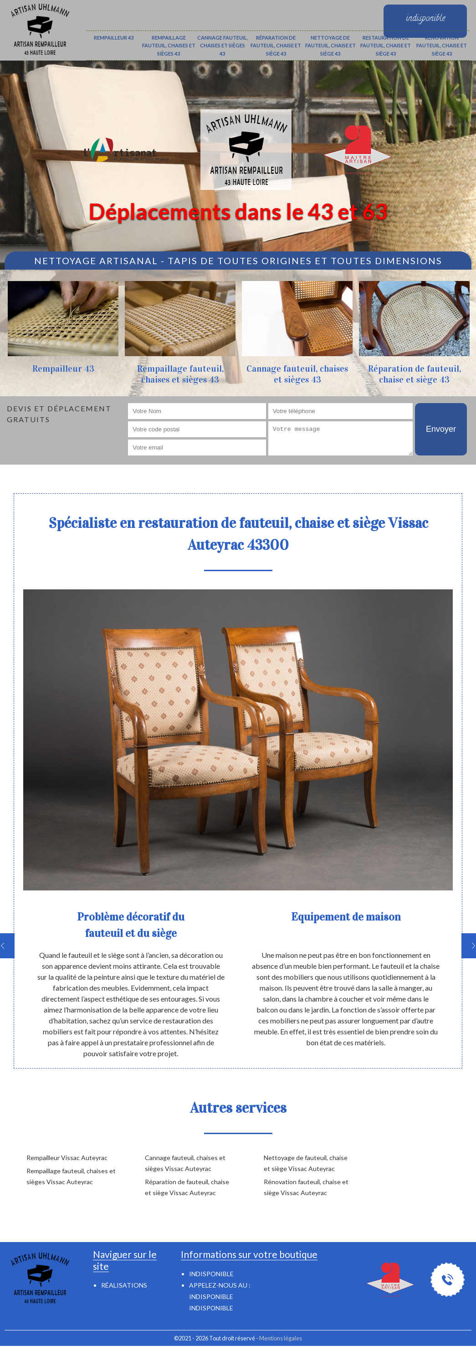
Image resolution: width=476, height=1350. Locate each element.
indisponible (211, 1296)
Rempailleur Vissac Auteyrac (66, 1157)
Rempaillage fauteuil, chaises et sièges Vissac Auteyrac (71, 1176)
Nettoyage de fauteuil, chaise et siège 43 (330, 45)
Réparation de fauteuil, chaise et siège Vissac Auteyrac (187, 1187)
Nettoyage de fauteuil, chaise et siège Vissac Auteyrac (306, 1163)
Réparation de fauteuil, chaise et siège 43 (276, 45)
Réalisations (124, 1285)
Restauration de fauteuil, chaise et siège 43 (385, 45)
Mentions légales (280, 1338)
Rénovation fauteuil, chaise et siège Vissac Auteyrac (306, 1187)
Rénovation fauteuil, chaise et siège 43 (441, 45)
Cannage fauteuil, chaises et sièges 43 (222, 45)
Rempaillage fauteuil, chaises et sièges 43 (168, 45)
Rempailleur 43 (113, 38)
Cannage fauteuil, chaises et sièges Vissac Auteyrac (185, 1163)
